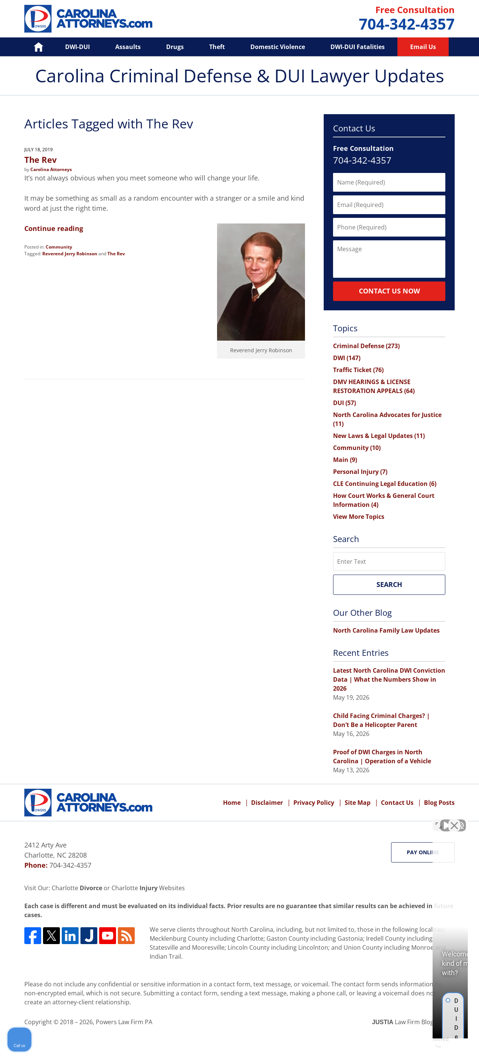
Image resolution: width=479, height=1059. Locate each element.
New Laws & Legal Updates (379, 436)
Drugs (175, 47)
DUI (344, 403)
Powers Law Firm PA (124, 1022)
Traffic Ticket (358, 370)
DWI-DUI (77, 47)
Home (33, 47)
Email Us (423, 47)
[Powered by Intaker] (415, 1043)
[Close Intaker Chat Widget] (454, 820)
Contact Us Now (389, 290)
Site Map (357, 802)
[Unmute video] (347, 820)
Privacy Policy (313, 802)
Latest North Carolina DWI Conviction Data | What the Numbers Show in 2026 (389, 679)
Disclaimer (267, 802)
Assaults (128, 47)
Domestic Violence (277, 47)
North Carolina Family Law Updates (386, 630)
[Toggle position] (439, 820)
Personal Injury (360, 472)
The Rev (40, 159)
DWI (346, 358)
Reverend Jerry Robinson (69, 253)
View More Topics (358, 516)
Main (345, 460)
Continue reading (53, 228)
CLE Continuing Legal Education (384, 484)
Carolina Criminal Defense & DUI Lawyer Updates (88, 19)
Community (59, 247)
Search (389, 584)
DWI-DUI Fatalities (357, 47)
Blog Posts (439, 802)
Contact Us (397, 802)
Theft (217, 47)
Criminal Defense (366, 346)
